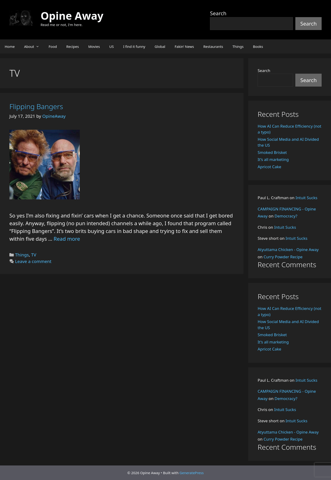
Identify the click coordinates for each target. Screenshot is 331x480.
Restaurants (213, 46)
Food (53, 46)
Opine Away (72, 15)
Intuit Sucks (306, 197)
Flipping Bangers (36, 106)
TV (33, 255)
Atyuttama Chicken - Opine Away (288, 249)
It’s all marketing (273, 159)
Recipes (72, 46)
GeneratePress (191, 472)
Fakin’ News (184, 46)
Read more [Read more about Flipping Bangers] (67, 238)
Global (160, 46)
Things (237, 46)
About (34, 46)
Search (218, 13)
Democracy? (285, 216)
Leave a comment (33, 261)
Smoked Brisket (272, 152)
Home (10, 46)
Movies (94, 46)
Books (258, 46)
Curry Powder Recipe (282, 256)
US (111, 46)
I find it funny (134, 46)
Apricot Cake (269, 166)
